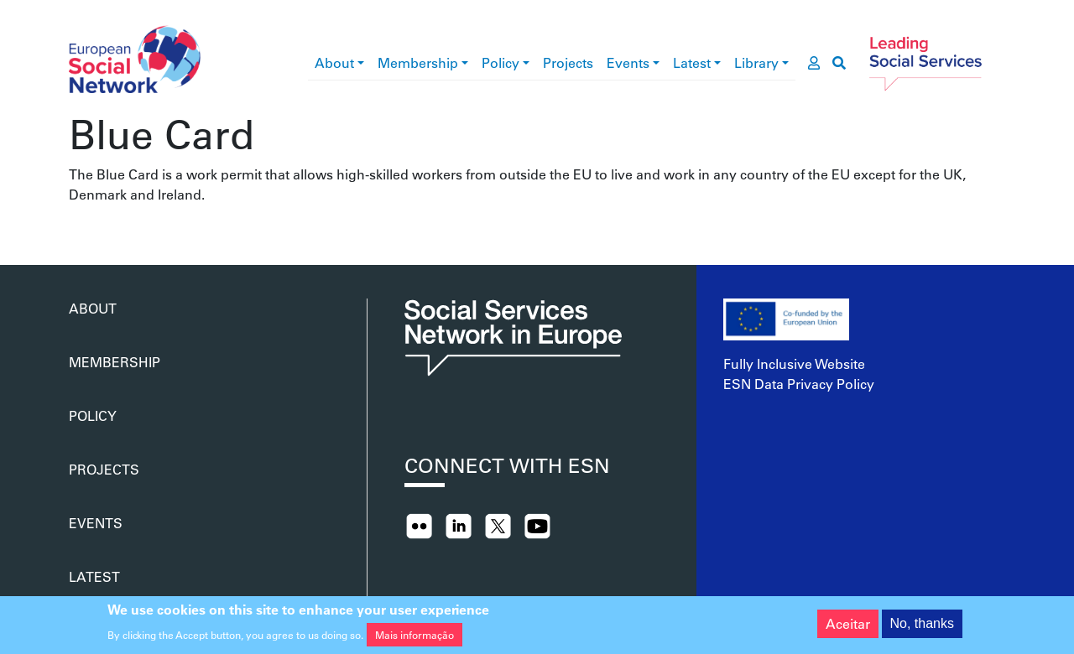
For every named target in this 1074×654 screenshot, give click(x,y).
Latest (692, 62)
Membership (418, 62)
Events (628, 62)
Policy (500, 62)
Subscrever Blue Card (75, 224)
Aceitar (848, 626)
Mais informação (414, 638)
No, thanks (922, 626)
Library (756, 62)
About (334, 62)
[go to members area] (814, 63)
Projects (568, 62)
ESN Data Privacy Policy (798, 383)
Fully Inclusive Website (794, 363)
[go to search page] (839, 63)
